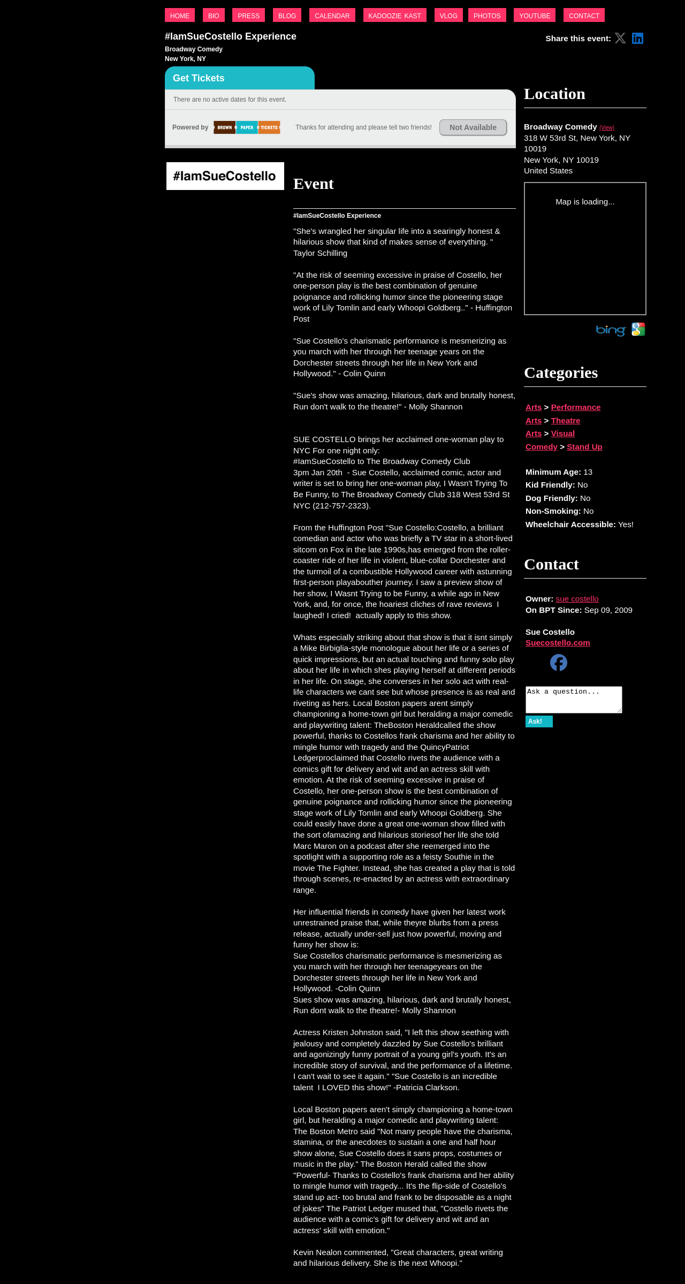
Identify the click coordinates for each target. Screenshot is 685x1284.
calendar (332, 15)
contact (584, 15)
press (249, 15)
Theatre (566, 420)
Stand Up (585, 446)
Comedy (542, 446)
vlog (449, 15)
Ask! (535, 726)
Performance (576, 407)
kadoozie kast (395, 15)
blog (287, 15)
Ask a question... (579, 702)
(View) (606, 128)
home (179, 15)
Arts (534, 407)
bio (213, 15)
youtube (534, 15)
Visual (563, 433)
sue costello (577, 598)
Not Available (473, 127)
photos (487, 15)
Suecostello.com (558, 642)
